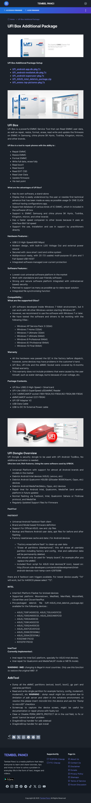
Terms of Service (77, 781)
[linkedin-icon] (16, 786)
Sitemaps (73, 777)
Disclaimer (74, 766)
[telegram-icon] (25, 786)
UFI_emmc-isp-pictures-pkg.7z (28, 82)
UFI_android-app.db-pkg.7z (26, 69)
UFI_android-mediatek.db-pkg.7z (29, 72)
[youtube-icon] (44, 786)
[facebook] (14, 737)
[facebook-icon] (7, 786)
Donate (72, 770)
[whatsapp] (23, 737)
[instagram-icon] (11, 786)
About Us (73, 759)
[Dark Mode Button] (85, 3)
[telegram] (28, 737)
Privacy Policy (75, 774)
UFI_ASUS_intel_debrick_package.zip (31, 79)
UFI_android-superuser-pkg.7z (28, 76)
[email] (38, 737)
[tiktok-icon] (30, 786)
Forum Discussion (77, 784)
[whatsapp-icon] (39, 786)
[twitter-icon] (35, 786)
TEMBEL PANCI (16, 755)
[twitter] (19, 737)
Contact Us (74, 763)
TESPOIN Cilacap (56, 759)
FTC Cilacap (53, 763)
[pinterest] (33, 737)
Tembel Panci (45, 3)
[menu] (6, 3)
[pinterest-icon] (21, 786)
